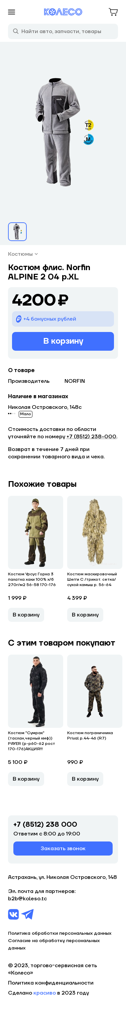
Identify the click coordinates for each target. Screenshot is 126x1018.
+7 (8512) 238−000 (91, 436)
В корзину (63, 341)
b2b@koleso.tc (27, 898)
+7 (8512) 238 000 (45, 824)
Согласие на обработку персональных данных (54, 944)
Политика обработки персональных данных (59, 933)
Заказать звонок (63, 848)
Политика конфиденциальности (51, 983)
